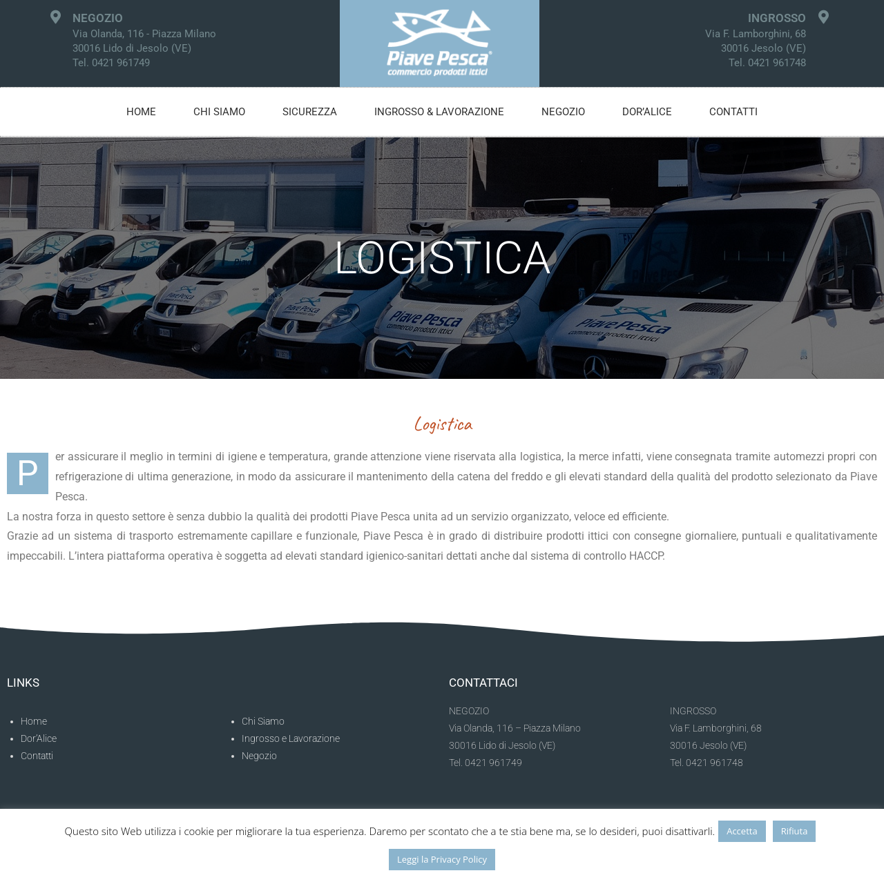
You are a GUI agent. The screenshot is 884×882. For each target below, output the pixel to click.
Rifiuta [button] (794, 831)
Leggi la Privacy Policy (442, 859)
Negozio (563, 112)
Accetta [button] (742, 831)
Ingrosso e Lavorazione (291, 738)
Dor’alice (647, 112)
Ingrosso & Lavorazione (439, 112)
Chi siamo (219, 112)
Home (141, 112)
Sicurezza (309, 112)
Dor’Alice (39, 738)
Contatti (733, 112)
